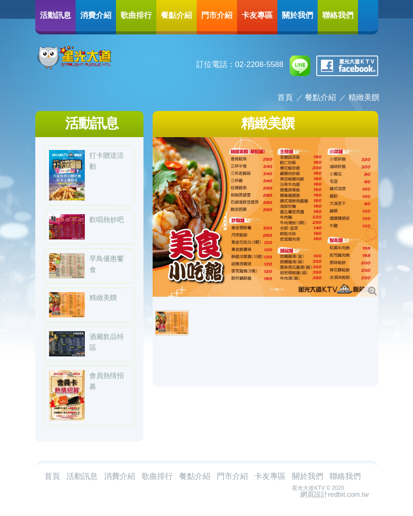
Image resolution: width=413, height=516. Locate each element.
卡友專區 (257, 15)
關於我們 (297, 15)
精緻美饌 (364, 97)
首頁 (285, 97)
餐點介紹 (176, 15)
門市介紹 (216, 15)
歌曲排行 (136, 15)
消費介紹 (95, 15)
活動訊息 (55, 15)
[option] (265, 217)
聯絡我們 (337, 15)
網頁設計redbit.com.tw (334, 494)
